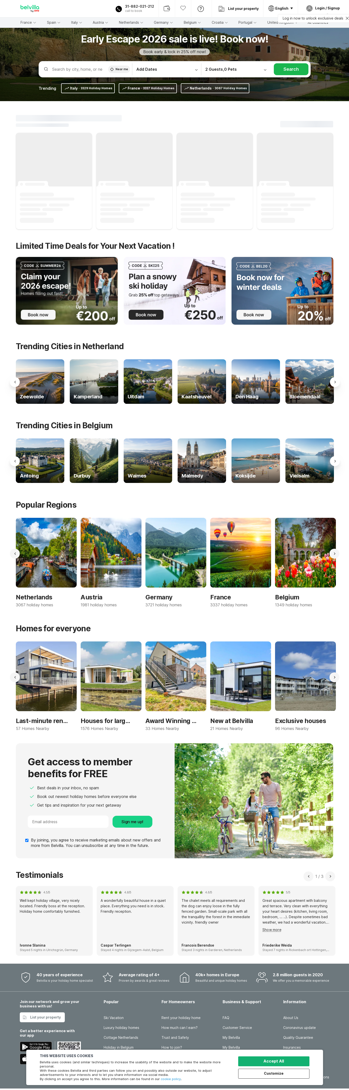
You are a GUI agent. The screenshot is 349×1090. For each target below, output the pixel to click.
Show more (271, 930)
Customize (273, 1073)
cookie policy (171, 1079)
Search (291, 69)
